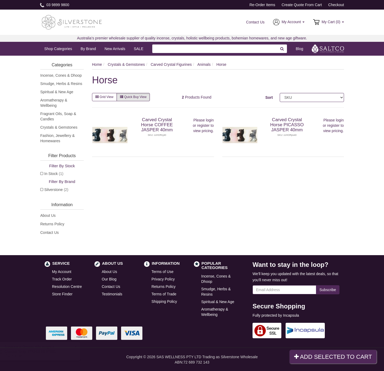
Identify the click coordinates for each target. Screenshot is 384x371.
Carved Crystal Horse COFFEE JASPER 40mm (157, 124)
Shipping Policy (164, 301)
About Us (48, 215)
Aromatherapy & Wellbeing (53, 103)
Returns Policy (52, 224)
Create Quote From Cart (302, 5)
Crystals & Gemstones (58, 127)
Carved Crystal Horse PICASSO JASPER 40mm (287, 124)
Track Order (62, 279)
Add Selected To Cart (333, 356)
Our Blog (109, 279)
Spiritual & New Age (56, 92)
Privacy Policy (163, 279)
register (203, 125)
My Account (61, 272)
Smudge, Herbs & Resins (61, 83)
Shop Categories (58, 49)
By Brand (88, 49)
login (210, 120)
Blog (299, 49)
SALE (138, 49)
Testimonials (112, 294)
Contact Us (255, 22)
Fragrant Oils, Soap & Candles (58, 116)
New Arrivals (115, 49)
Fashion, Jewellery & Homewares (57, 138)
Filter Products (62, 155)
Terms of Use (162, 272)
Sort (269, 97)
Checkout (336, 5)
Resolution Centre (67, 286)
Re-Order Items (262, 5)
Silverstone (56, 189)
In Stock (53, 174)
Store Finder (62, 294)
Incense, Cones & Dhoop (61, 75)
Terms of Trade (163, 294)
